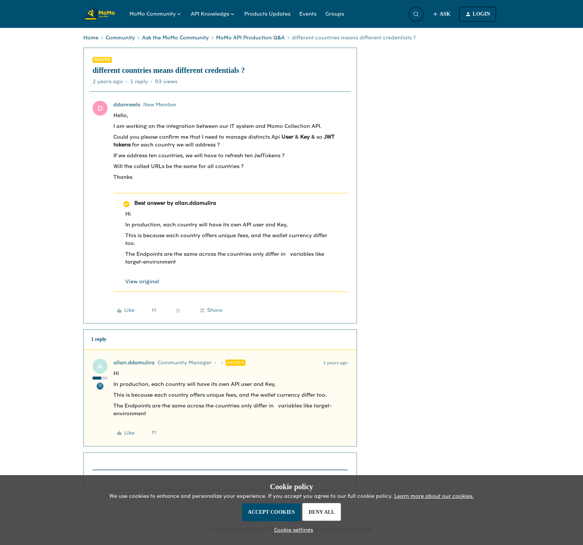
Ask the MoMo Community (175, 37)
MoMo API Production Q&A (250, 37)
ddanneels (126, 104)
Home (91, 37)
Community (120, 37)
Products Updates (267, 13)
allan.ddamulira (134, 362)
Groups (334, 13)
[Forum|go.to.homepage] (101, 14)
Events (307, 13)
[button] (441, 14)
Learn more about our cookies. (434, 496)
